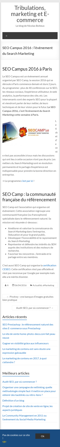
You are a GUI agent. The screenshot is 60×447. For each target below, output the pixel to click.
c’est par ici (27, 180)
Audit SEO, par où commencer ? (34, 307)
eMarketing (48, 285)
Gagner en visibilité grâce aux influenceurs (25, 343)
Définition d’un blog (13, 400)
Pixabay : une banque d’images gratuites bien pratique (27, 298)
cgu (4, 441)
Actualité (37, 285)
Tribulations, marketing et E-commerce (30, 13)
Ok (42, 436)
